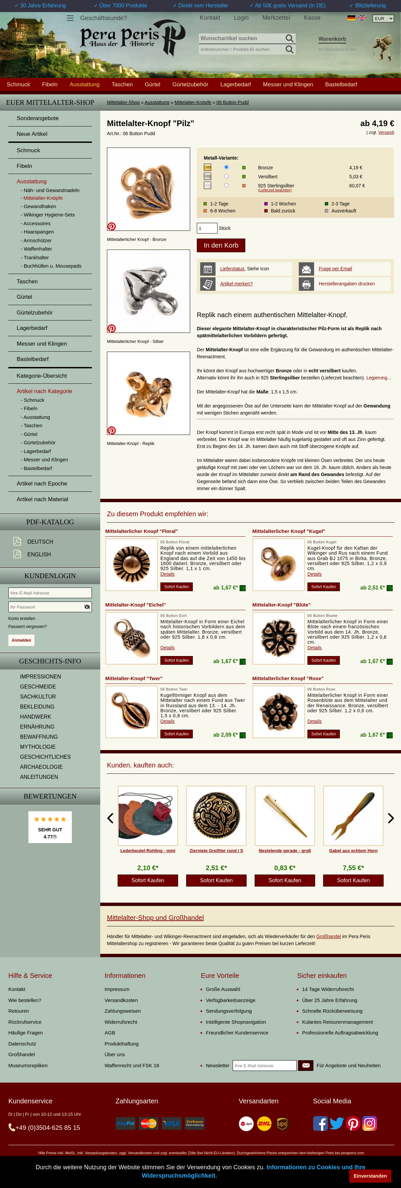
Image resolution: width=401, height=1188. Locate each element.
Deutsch (40, 542)
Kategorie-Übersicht (42, 376)
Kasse (312, 17)
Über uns (115, 1054)
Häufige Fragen (25, 1032)
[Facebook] (320, 1123)
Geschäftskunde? (103, 18)
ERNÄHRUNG (37, 727)
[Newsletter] (305, 1065)
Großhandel (328, 936)
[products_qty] (207, 228)
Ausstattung (157, 102)
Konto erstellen (21, 618)
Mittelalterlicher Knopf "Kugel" (288, 531)
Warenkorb (332, 39)
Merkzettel (276, 17)
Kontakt (210, 17)
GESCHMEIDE (38, 687)
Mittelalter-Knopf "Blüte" (281, 605)
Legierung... (378, 377)
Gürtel (152, 84)
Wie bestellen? (24, 1000)
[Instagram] (369, 1123)
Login (241, 17)
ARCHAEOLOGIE (41, 767)
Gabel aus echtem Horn (353, 850)
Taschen (122, 84)
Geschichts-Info (50, 661)
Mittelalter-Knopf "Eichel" (135, 605)
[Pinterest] (353, 1123)
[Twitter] (336, 1123)
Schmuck (18, 84)
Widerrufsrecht (121, 1022)
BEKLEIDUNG (37, 707)
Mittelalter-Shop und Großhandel (155, 917)
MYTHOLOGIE (38, 747)
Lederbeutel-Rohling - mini (147, 850)
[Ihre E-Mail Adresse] (50, 592)
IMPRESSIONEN (40, 676)
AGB (110, 1032)
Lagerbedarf (235, 84)
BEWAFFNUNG (39, 737)
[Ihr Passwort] (50, 607)
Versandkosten (121, 1000)
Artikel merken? (236, 283)
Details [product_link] (167, 574)
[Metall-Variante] (226, 167)
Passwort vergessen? (27, 626)
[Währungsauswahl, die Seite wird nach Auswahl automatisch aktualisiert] (383, 18)
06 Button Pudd (233, 102)
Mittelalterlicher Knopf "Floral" (141, 531)
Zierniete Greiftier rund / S (216, 850)
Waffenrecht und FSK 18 (132, 1065)
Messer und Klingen (288, 84)
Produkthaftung (122, 1043)
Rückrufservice (24, 1022)
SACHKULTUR (38, 697)
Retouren (18, 1011)
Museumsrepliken (28, 1065)
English (39, 554)
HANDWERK (35, 717)
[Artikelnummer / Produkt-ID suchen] (247, 48)
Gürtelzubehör (190, 84)
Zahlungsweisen (123, 1011)
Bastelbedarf (341, 84)
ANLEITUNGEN (39, 777)
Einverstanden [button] (370, 1176)
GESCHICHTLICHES (45, 757)
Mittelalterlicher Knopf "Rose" (287, 678)
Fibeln (49, 84)
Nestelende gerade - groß (285, 850)
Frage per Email (335, 268)
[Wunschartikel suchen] (247, 38)
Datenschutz (22, 1043)
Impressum (117, 989)
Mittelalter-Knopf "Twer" (133, 678)
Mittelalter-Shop (123, 102)
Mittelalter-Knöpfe (192, 102)
